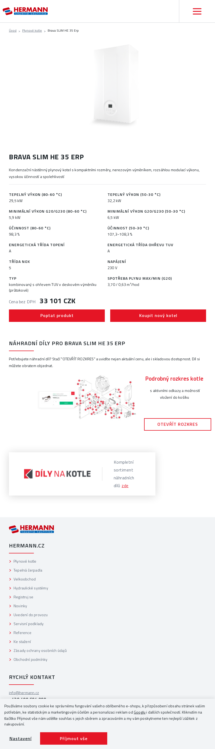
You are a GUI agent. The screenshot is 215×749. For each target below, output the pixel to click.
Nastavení (20, 738)
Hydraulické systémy (31, 587)
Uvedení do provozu (31, 614)
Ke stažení (22, 641)
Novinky (20, 605)
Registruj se (23, 596)
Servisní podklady (29, 623)
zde (125, 485)
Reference (22, 632)
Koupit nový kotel (158, 315)
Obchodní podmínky (30, 659)
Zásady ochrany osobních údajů (40, 650)
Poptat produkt (57, 315)
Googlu (139, 712)
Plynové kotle (32, 30)
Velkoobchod (25, 579)
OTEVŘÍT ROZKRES (177, 424)
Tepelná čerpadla (28, 570)
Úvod (13, 30)
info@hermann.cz (24, 692)
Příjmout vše (73, 738)
